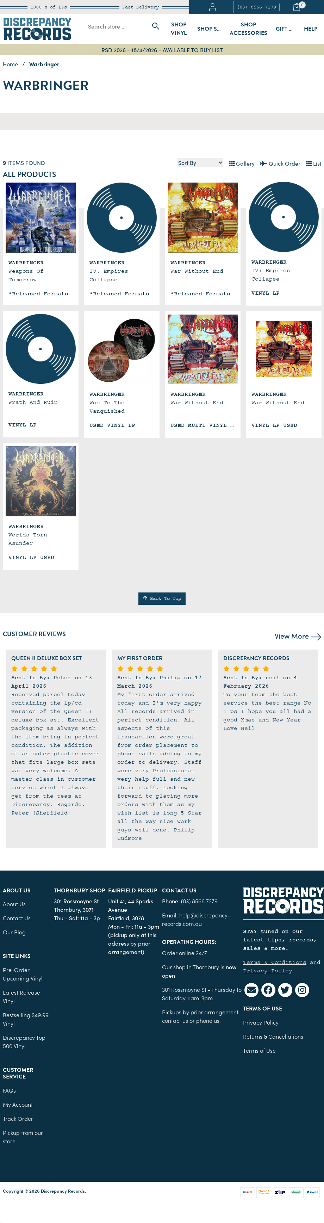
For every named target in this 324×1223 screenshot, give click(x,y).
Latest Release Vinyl (21, 996)
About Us (14, 904)
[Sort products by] (200, 162)
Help (310, 29)
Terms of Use (259, 1050)
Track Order (18, 1118)
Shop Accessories (248, 28)
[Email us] (251, 990)
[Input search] (116, 26)
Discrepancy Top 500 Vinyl (24, 1041)
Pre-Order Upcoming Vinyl (23, 974)
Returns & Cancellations (273, 1036)
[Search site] (153, 26)
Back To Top (162, 598)
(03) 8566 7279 (256, 7)
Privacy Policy (267, 970)
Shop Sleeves (211, 29)
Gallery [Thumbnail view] (242, 163)
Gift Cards (288, 29)
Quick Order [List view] (280, 163)
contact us (175, 1020)
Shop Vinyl (179, 28)
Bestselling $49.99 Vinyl (26, 1019)
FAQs (9, 1090)
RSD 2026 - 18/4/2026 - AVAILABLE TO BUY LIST (162, 50)
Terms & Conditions (274, 962)
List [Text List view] (314, 163)
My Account (18, 1104)
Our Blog (14, 932)
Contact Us (17, 918)
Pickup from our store (23, 1137)
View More (298, 635)
